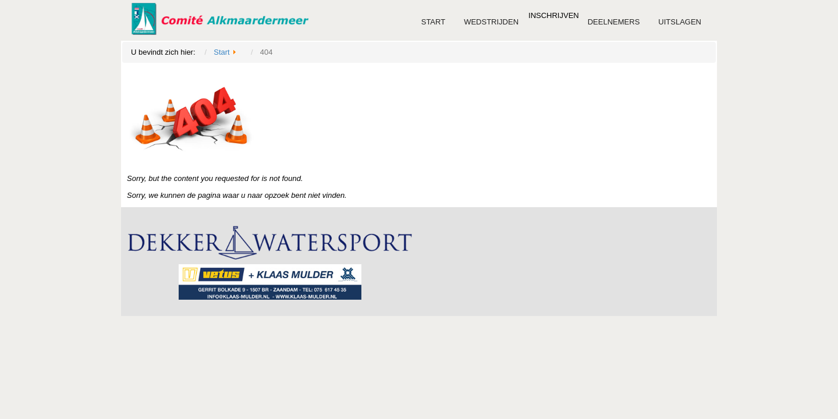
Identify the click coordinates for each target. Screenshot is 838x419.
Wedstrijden (491, 21)
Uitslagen (679, 21)
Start (433, 21)
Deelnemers (614, 21)
